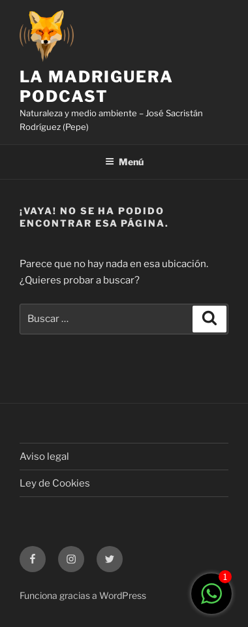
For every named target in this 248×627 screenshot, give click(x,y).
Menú (124, 161)
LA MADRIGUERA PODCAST (97, 86)
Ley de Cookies (55, 483)
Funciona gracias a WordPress (83, 595)
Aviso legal (44, 456)
